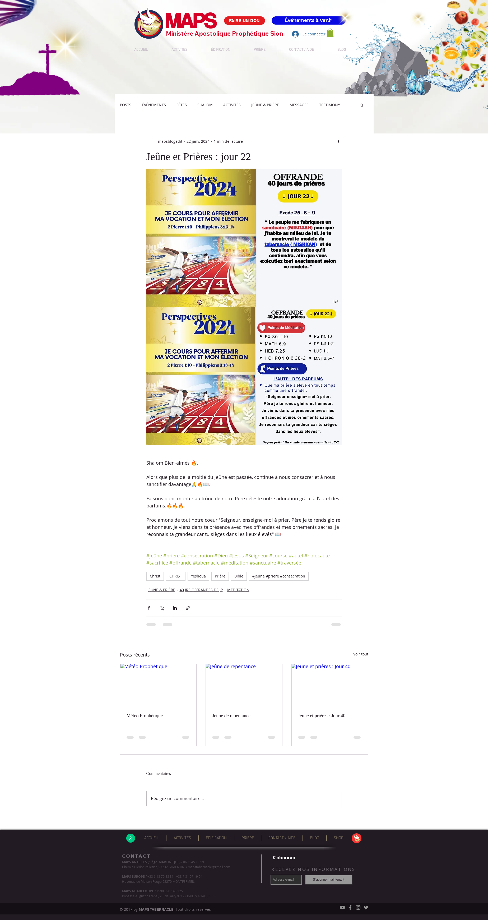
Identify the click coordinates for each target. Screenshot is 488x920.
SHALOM (205, 104)
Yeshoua (198, 576)
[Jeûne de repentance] (244, 685)
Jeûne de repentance (231, 715)
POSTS (125, 104)
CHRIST (175, 576)
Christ (155, 576)
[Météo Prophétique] (158, 685)
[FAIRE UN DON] (244, 20)
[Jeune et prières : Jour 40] (330, 685)
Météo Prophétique (145, 715)
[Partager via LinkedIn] (174, 608)
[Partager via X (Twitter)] (161, 608)
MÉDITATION (238, 589)
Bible (238, 576)
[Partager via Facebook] (148, 608)
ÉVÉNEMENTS (154, 104)
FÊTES (181, 104)
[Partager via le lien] (187, 608)
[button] (361, 105)
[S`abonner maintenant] (328, 880)
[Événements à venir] (309, 20)
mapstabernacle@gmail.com (209, 867)
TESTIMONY (329, 104)
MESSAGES (299, 104)
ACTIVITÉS (232, 104)
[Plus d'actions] (339, 141)
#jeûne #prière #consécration (278, 576)
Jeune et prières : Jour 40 (321, 715)
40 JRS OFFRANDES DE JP (201, 589)
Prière (220, 576)
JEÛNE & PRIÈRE (265, 104)
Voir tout (360, 654)
